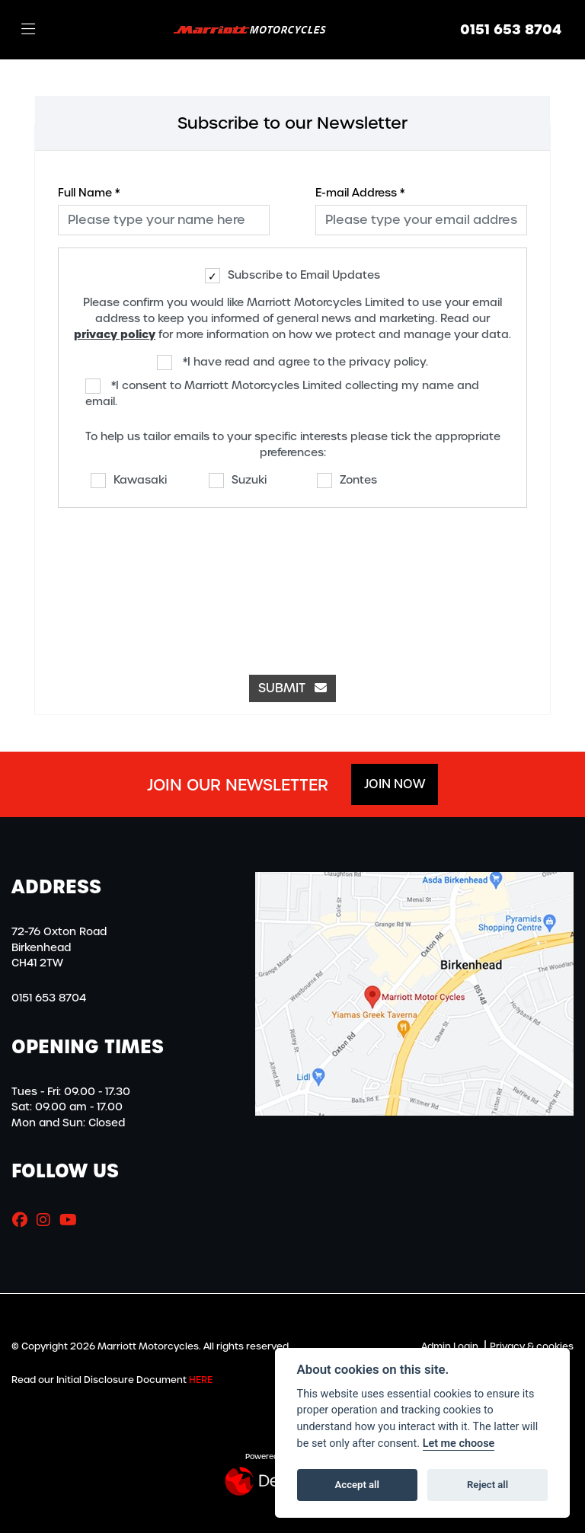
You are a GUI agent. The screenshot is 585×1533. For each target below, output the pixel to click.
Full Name (89, 193)
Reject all (487, 1484)
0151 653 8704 (510, 30)
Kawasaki (129, 480)
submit (292, 688)
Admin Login (449, 1346)
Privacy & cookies (532, 1346)
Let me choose (459, 1443)
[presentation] (292, 583)
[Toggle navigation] (28, 29)
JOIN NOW (394, 784)
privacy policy (114, 334)
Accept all (357, 1484)
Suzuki (238, 480)
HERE (201, 1380)
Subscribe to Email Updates (292, 275)
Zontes (347, 480)
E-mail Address (359, 193)
